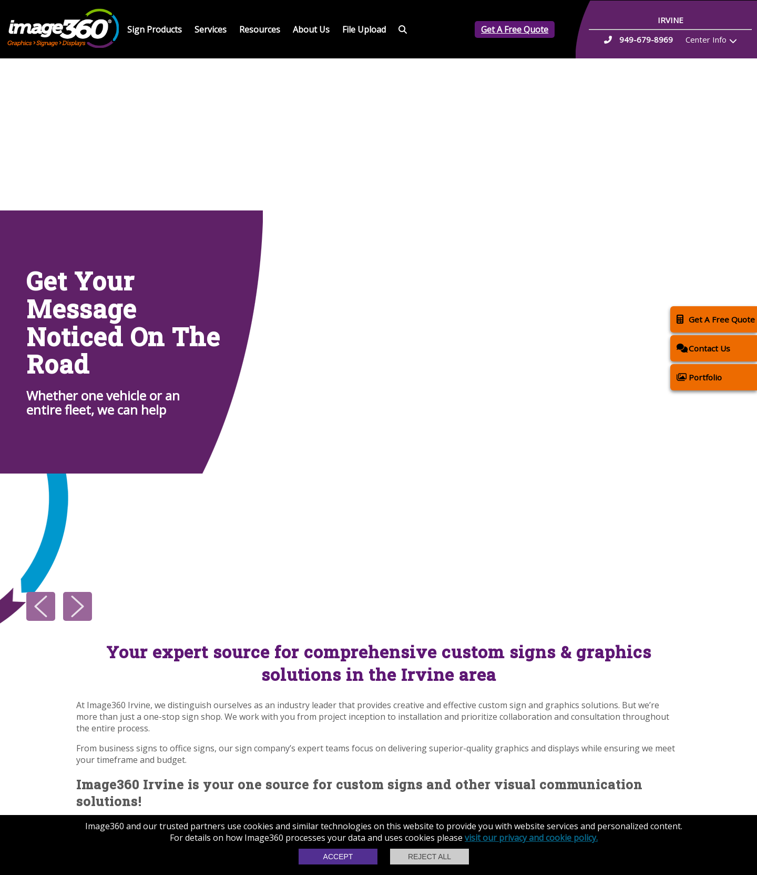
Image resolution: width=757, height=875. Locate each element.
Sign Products (154, 29)
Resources (259, 29)
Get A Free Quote (514, 29)
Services (211, 29)
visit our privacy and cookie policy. (531, 837)
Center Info (706, 39)
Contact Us (703, 348)
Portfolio (699, 377)
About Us (311, 29)
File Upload (364, 29)
